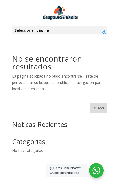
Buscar (98, 107)
